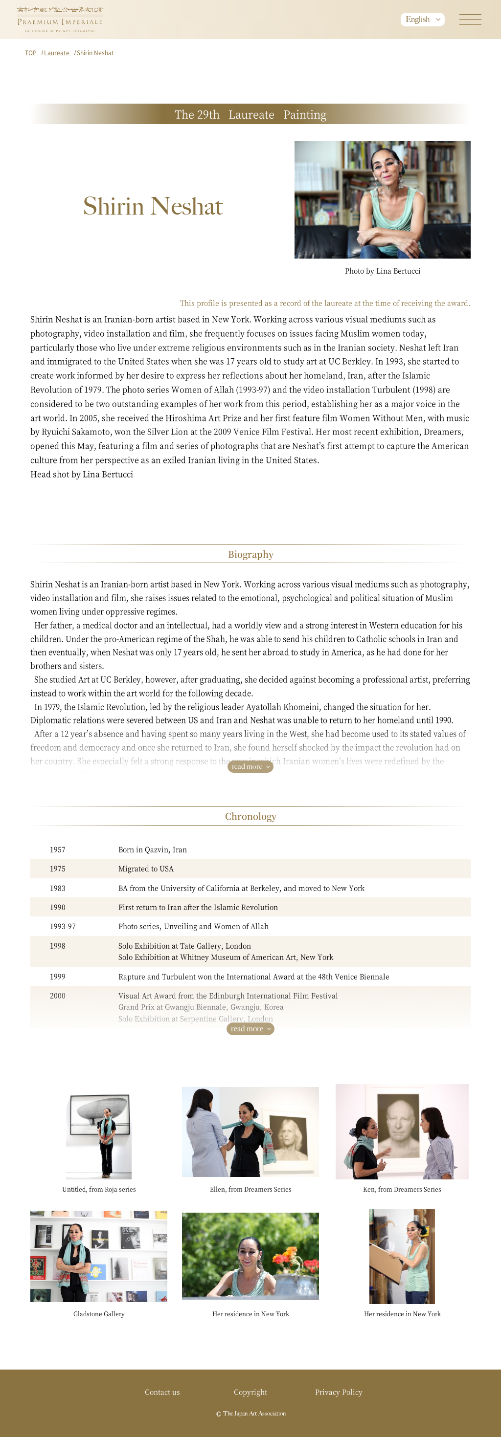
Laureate (57, 52)
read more (247, 766)
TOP (31, 52)
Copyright (250, 1391)
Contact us (162, 1391)
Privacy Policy (339, 1391)
